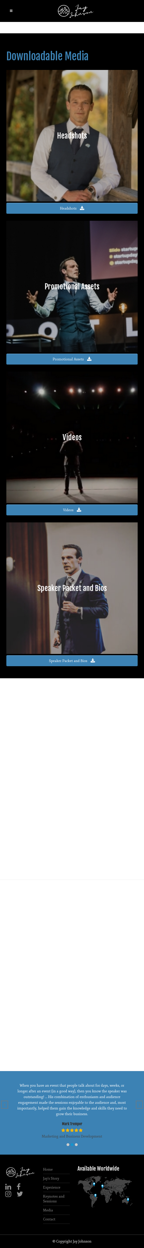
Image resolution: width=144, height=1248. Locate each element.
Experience (51, 1187)
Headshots (72, 208)
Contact (49, 1219)
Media (48, 1210)
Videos (72, 510)
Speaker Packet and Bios (72, 661)
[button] (68, 1144)
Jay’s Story (51, 1178)
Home (48, 1169)
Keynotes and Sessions (54, 1198)
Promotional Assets (72, 359)
